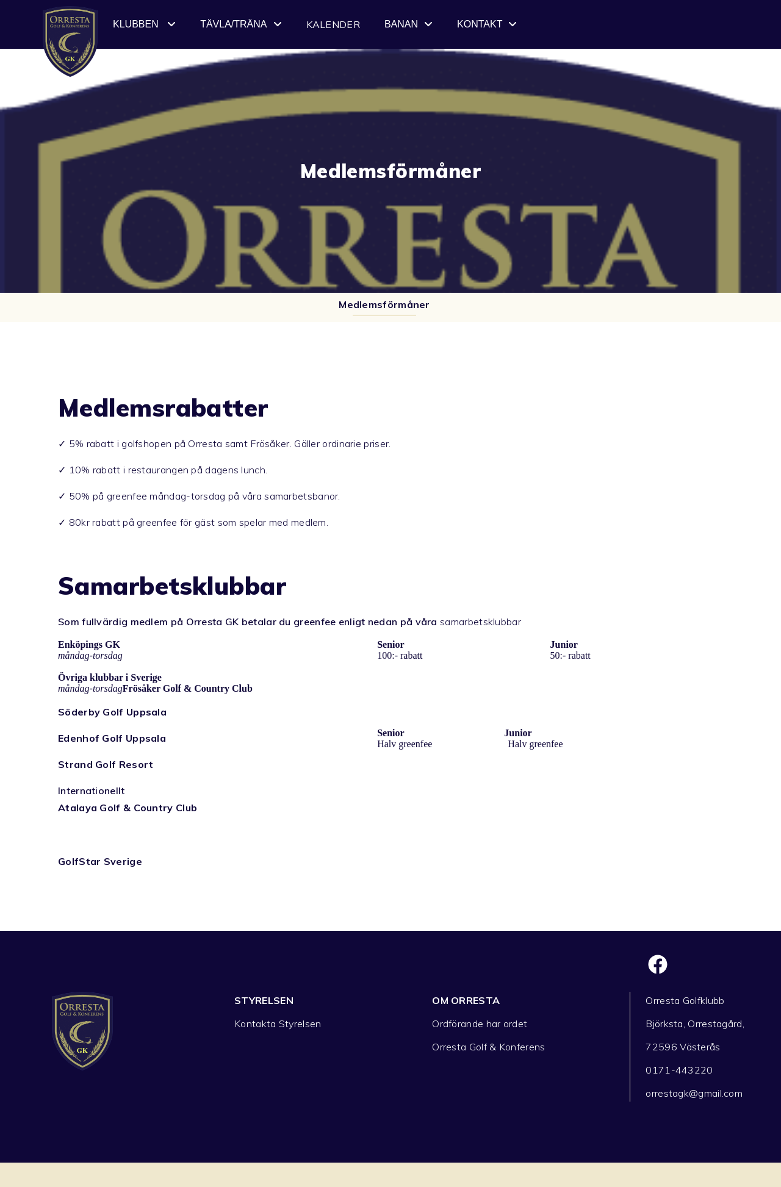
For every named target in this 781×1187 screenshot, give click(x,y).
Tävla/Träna (240, 24)
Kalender (333, 24)
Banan (408, 24)
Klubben (144, 24)
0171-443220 (679, 1070)
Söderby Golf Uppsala (112, 712)
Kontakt (487, 24)
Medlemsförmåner (384, 304)
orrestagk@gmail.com (694, 1093)
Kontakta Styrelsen (277, 1023)
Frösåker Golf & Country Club (188, 688)
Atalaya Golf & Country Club (127, 807)
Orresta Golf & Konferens (488, 1047)
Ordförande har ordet (479, 1023)
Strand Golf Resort (105, 764)
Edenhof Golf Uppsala (112, 738)
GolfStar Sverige (100, 861)
